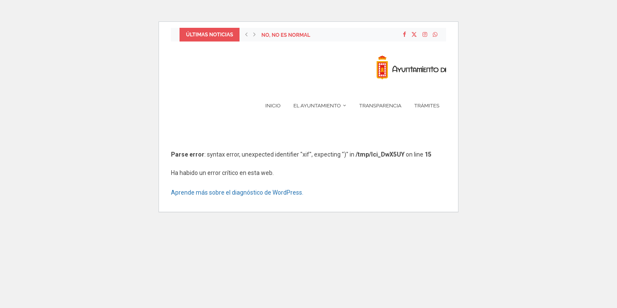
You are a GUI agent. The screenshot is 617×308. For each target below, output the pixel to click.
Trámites (427, 106)
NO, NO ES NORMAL (285, 35)
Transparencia (380, 106)
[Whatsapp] (435, 34)
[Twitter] (414, 34)
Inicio (272, 106)
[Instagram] (424, 34)
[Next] (254, 34)
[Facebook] (404, 34)
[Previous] (246, 34)
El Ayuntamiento (317, 106)
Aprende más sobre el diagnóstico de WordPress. (237, 192)
